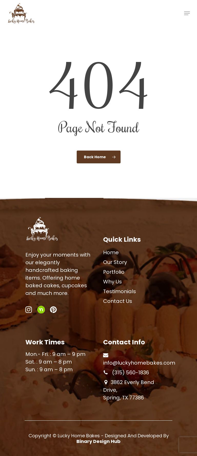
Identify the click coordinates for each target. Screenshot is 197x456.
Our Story (115, 262)
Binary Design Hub (98, 441)
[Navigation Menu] (187, 13)
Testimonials (119, 291)
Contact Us (117, 301)
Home (111, 252)
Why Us (112, 281)
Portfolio (113, 271)
